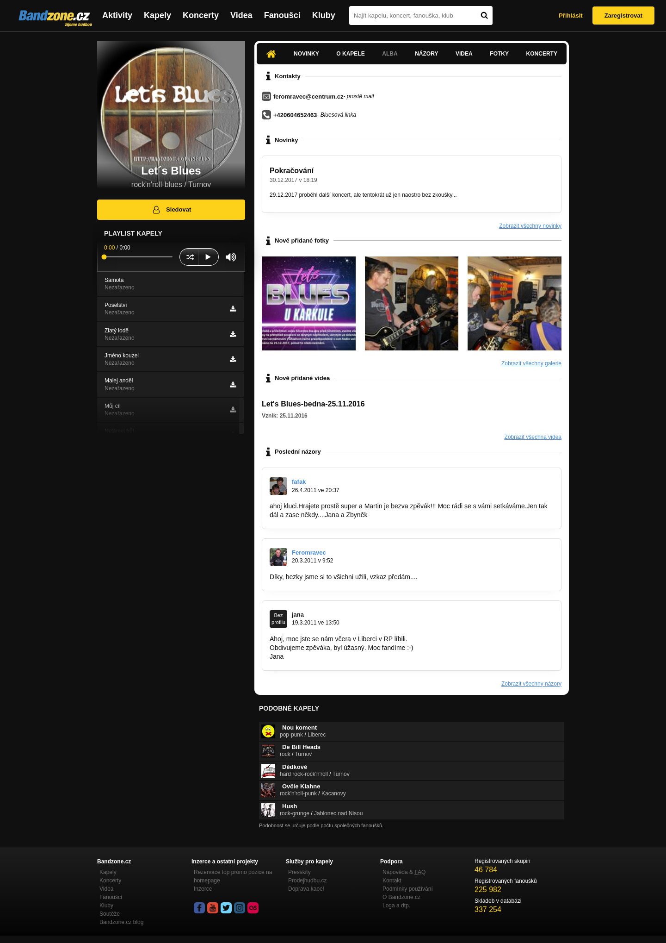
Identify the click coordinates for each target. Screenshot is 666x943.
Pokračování (292, 171)
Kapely (157, 15)
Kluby (323, 15)
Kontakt (391, 880)
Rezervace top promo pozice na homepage (233, 876)
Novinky (306, 53)
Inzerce (203, 889)
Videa (241, 15)
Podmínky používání (407, 889)
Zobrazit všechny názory (531, 684)
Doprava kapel (306, 889)
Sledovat (171, 210)
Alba (389, 53)
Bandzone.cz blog (121, 922)
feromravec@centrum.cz (308, 96)
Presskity (299, 872)
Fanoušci (282, 15)
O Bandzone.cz (401, 897)
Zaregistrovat (623, 15)
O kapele (350, 53)
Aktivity (117, 15)
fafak (299, 481)
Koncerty (201, 15)
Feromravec (309, 552)
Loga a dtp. (396, 905)
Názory (426, 53)
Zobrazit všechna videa (533, 437)
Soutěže (109, 914)
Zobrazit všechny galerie (531, 363)
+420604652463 (295, 115)
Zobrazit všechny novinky (530, 226)
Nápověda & (404, 872)
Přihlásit (570, 15)
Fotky (499, 53)
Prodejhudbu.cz (307, 880)
